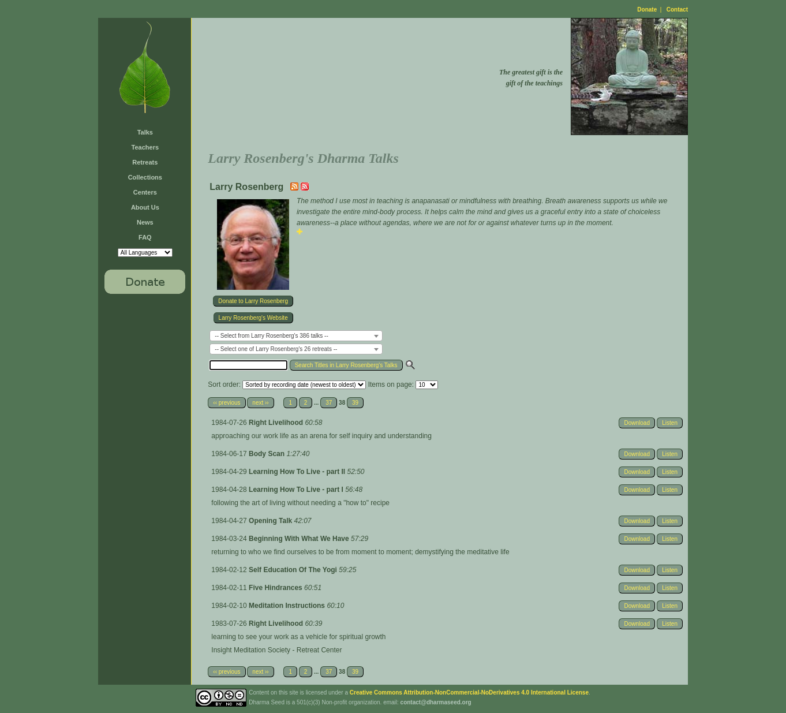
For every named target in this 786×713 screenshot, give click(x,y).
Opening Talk (271, 521)
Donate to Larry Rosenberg (253, 301)
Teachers (145, 147)
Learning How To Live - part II (298, 472)
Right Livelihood (277, 423)
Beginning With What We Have (300, 539)
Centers (145, 192)
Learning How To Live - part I (297, 490)
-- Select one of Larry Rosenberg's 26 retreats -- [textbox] (276, 349)
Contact (677, 9)
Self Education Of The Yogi (294, 570)
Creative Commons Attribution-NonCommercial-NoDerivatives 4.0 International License (469, 692)
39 (355, 403)
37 (328, 403)
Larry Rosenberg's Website (253, 318)
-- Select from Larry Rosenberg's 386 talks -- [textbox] (271, 336)
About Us (145, 207)
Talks (145, 132)
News (145, 222)
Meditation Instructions (288, 606)
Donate (647, 9)
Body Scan (267, 454)
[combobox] (296, 335)
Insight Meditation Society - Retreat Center (276, 650)
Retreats (145, 162)
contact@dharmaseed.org (436, 702)
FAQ (145, 237)
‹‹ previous (226, 403)
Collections (145, 177)
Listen (670, 423)
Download (636, 423)
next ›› (260, 403)
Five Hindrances (276, 588)
